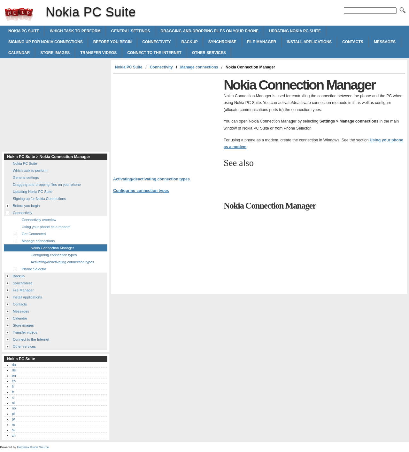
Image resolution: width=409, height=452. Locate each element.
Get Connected (34, 234)
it (13, 397)
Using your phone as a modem (46, 227)
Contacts (352, 42)
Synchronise (222, 42)
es (14, 381)
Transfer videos (98, 53)
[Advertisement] (166, 122)
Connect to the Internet (154, 53)
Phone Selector (34, 269)
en (14, 375)
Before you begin (112, 42)
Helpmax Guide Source (33, 447)
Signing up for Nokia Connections (45, 42)
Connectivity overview (39, 220)
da (14, 365)
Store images (55, 53)
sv (13, 430)
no (14, 408)
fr (13, 392)
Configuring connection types (141, 190)
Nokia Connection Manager (52, 248)
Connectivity (156, 42)
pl (13, 414)
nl (13, 403)
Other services (209, 53)
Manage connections (199, 67)
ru (13, 424)
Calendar (19, 53)
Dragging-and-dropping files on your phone (210, 31)
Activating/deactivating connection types (151, 179)
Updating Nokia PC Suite (295, 31)
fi (13, 386)
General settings (130, 31)
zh (14, 435)
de (14, 370)
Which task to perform (75, 31)
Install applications (309, 42)
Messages (385, 42)
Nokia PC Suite (19, 14)
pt (13, 419)
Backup (189, 42)
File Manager (261, 42)
